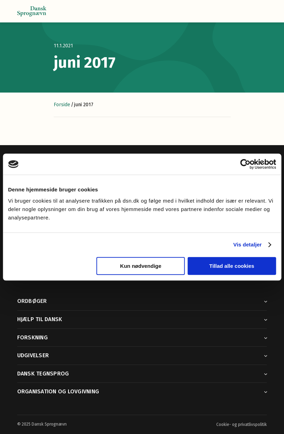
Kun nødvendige (140, 266)
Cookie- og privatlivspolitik (241, 424)
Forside (62, 105)
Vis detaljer (247, 244)
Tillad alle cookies (231, 266)
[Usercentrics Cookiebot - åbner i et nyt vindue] (245, 164)
